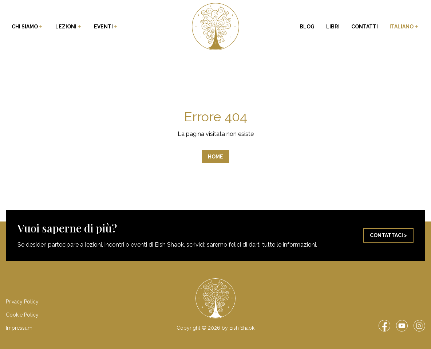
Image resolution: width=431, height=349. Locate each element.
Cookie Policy (22, 315)
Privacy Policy (22, 302)
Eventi (106, 26)
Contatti (364, 27)
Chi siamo (28, 26)
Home (215, 157)
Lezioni (68, 26)
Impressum (19, 328)
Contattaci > (388, 235)
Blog (307, 27)
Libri (333, 27)
